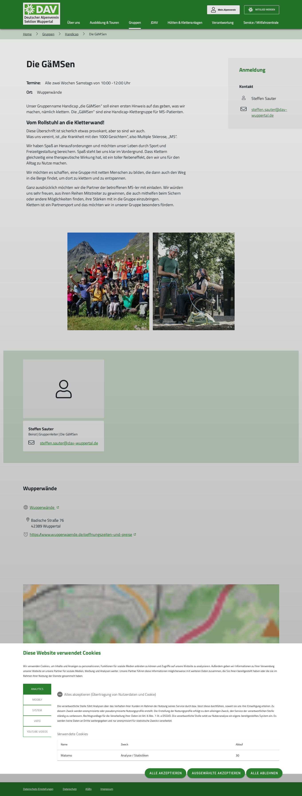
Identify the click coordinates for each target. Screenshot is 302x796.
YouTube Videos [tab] (37, 731)
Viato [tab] (37, 721)
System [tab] (37, 710)
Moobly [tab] (37, 699)
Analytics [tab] (37, 689)
